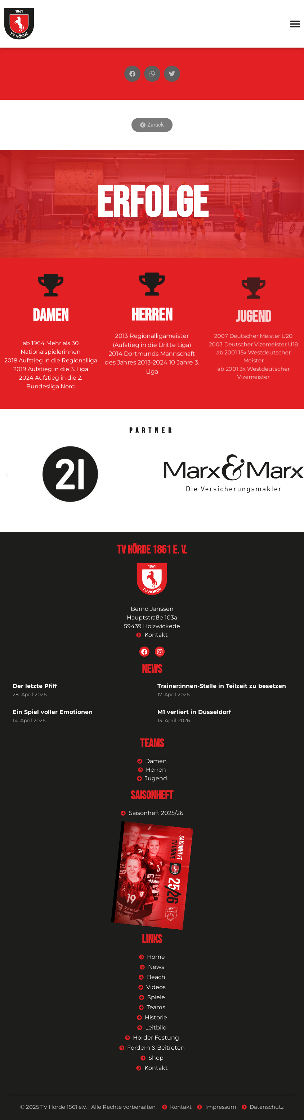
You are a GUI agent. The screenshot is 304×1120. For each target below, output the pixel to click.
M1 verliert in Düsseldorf (194, 712)
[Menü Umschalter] (295, 23)
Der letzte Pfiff (35, 686)
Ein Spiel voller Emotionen (53, 712)
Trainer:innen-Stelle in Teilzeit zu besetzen (221, 686)
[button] (132, 74)
